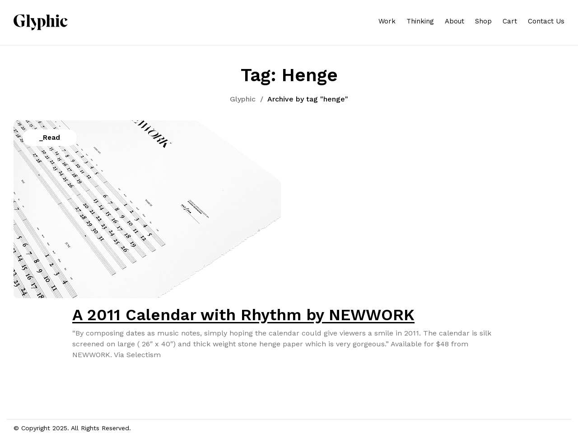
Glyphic (243, 99)
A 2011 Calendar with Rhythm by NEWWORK (243, 314)
